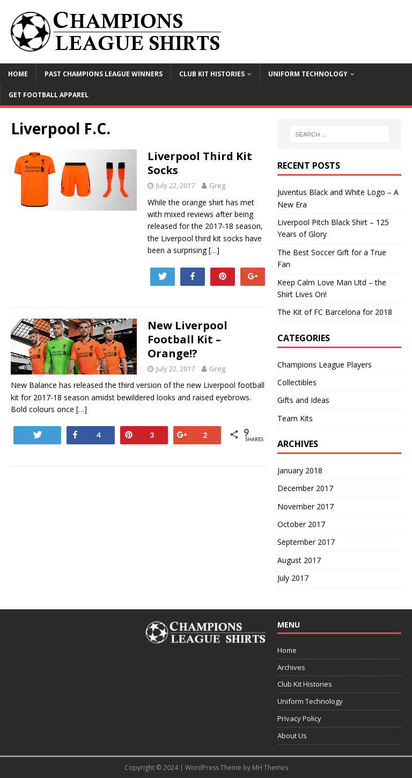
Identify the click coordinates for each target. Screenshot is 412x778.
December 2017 (305, 488)
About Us (292, 735)
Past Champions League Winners (104, 73)
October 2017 (301, 524)
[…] (214, 250)
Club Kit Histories (212, 73)
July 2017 (292, 578)
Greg (217, 185)
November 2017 (305, 506)
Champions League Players (324, 364)
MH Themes (270, 767)
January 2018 (299, 470)
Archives (291, 667)
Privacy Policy (299, 718)
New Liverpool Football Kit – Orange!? (187, 339)
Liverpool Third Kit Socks (200, 163)
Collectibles (297, 382)
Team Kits (295, 418)
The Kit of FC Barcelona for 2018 (334, 312)
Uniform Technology (308, 73)
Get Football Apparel (49, 94)
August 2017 (299, 560)
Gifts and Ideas (303, 400)
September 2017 (306, 542)
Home (18, 73)
